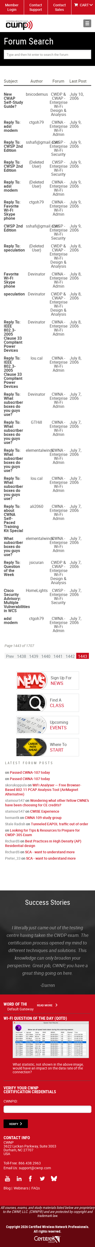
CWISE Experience (44, 811)
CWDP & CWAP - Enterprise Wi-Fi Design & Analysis (58, 104)
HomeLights (37, 590)
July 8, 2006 (75, 248)
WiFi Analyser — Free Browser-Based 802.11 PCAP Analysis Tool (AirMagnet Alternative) (43, 789)
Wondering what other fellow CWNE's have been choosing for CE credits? (47, 802)
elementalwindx (40, 450)
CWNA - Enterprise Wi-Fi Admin (58, 128)
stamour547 (15, 800)
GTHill (36, 422)
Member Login (11, 7)
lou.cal (37, 358)
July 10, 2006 (77, 96)
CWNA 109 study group (43, 817)
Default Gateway (20, 1009)
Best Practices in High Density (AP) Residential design (43, 843)
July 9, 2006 (75, 124)
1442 (70, 656)
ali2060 (36, 506)
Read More (44, 1005)
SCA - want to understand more (50, 852)
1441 (58, 656)
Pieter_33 (13, 858)
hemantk (12, 817)
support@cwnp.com (35, 1167)
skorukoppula (16, 785)
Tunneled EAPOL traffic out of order (59, 823)
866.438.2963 (29, 1163)
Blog (7, 1188)
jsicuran (36, 562)
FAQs (35, 1188)
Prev (10, 656)
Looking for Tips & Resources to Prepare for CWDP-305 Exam (42, 832)
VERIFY (13, 1124)
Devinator (36, 274)
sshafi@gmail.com (42, 142)
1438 (21, 656)
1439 (33, 656)
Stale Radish (15, 823)
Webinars (21, 1188)
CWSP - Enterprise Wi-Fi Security (58, 148)
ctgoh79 (36, 122)
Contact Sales (59, 7)
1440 (45, 656)
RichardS (12, 841)
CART (84, 5)
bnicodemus (37, 94)
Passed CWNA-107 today (30, 772)
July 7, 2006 (75, 396)
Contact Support (35, 7)
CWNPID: (11, 1101)
